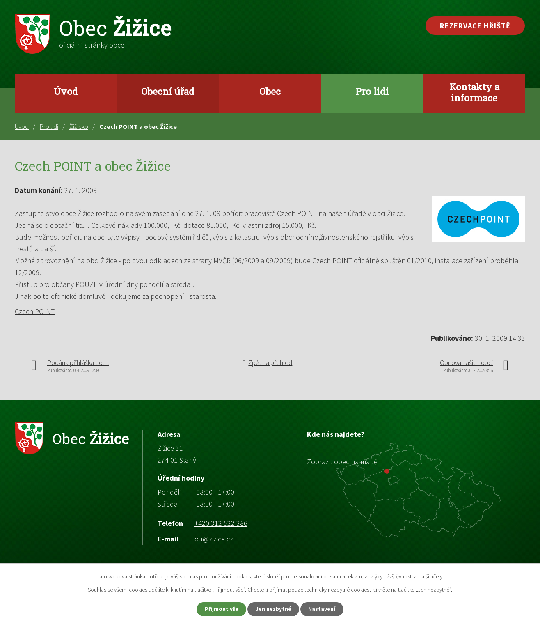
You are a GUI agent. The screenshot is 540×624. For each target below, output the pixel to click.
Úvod (66, 91)
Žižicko (78, 126)
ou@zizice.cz (213, 539)
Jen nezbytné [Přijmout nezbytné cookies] (274, 609)
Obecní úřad (167, 91)
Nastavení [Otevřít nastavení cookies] (323, 609)
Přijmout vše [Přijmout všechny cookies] (220, 609)
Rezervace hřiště (475, 25)
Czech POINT (35, 311)
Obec (270, 91)
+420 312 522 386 (220, 523)
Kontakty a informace (474, 92)
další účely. (431, 576)
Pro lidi (372, 91)
